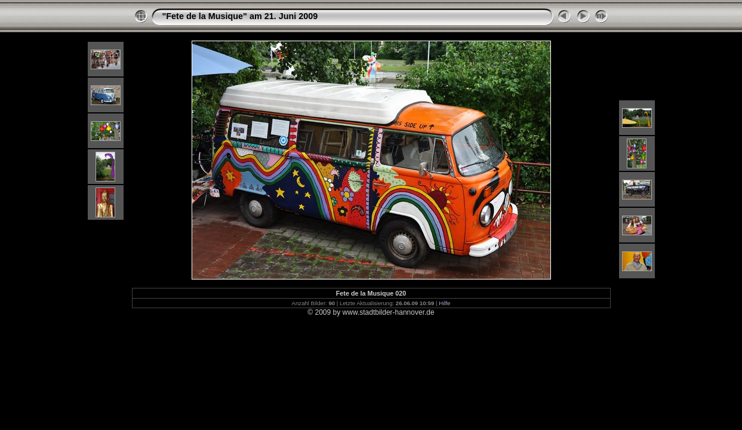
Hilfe (444, 303)
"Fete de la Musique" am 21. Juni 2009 (240, 16)
